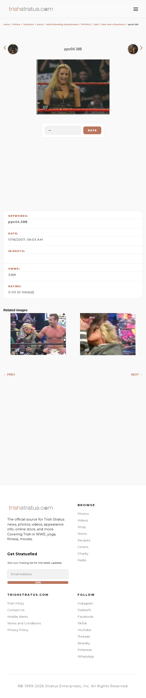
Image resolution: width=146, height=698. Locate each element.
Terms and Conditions (24, 623)
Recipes (84, 540)
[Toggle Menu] (136, 9)
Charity (83, 553)
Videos (83, 520)
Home (7, 24)
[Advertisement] (73, 172)
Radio (82, 560)
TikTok (82, 623)
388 (24, 222)
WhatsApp (86, 656)
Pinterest (85, 650)
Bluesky (84, 643)
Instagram (85, 603)
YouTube (84, 630)
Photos (16, 24)
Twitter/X (84, 610)
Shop (82, 527)
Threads (84, 636)
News (82, 533)
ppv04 (14, 222)
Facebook (85, 616)
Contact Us (15, 610)
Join (38, 582)
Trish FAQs (15, 603)
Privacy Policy (17, 630)
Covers (83, 547)
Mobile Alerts (17, 616)
